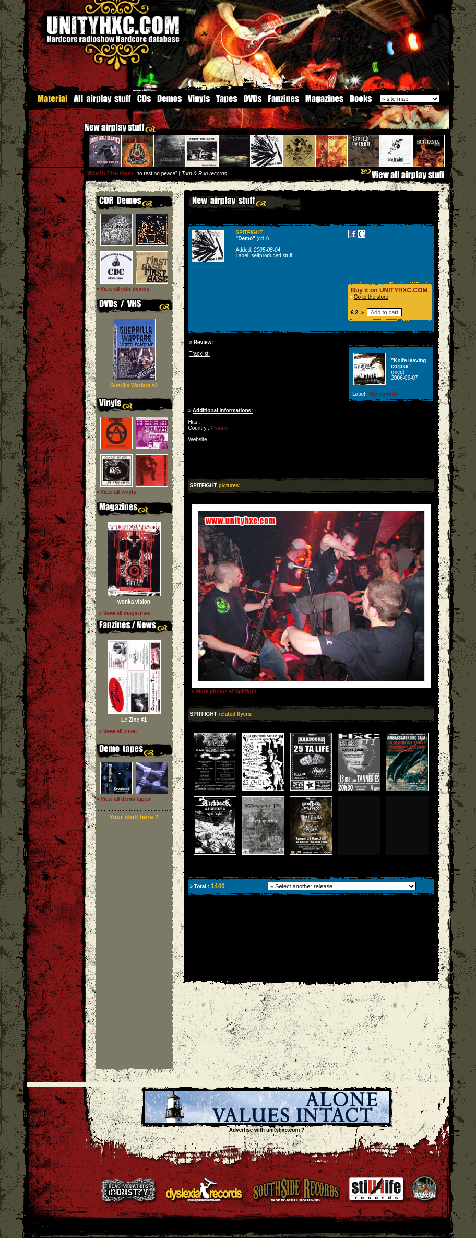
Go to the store (371, 296)
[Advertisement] (310, 972)
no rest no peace (155, 173)
